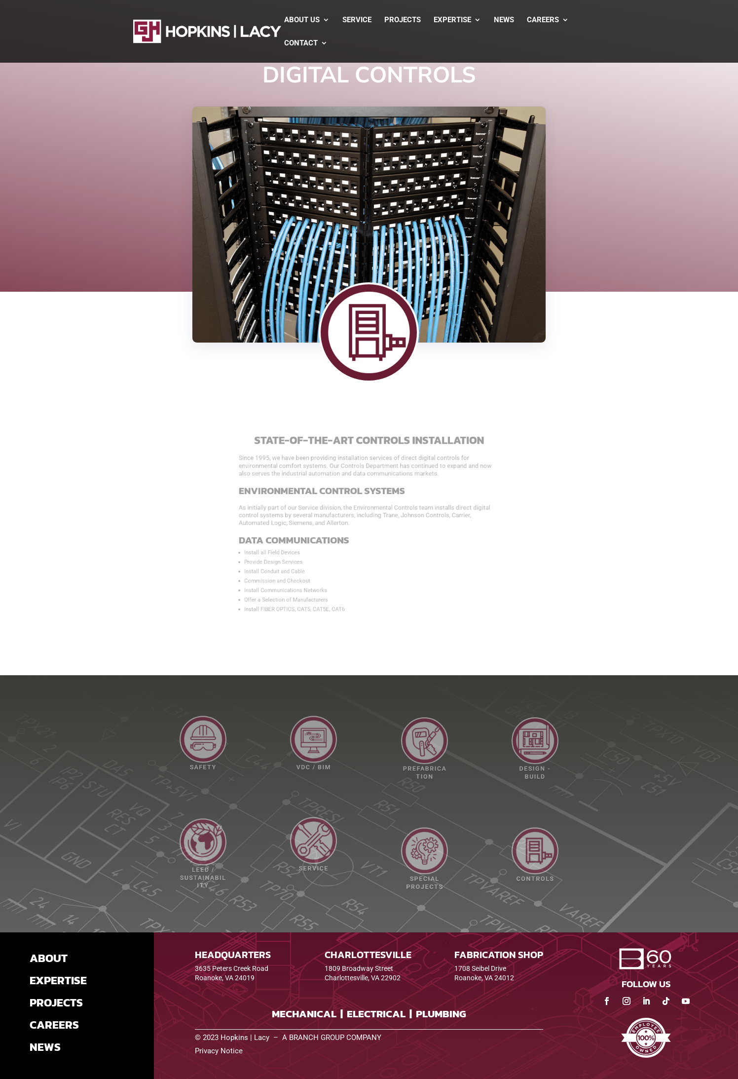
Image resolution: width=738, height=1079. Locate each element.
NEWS (45, 1047)
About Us (302, 20)
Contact (301, 43)
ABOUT (49, 958)
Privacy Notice (219, 1050)
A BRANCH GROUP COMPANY (331, 1037)
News (504, 20)
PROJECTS (56, 1002)
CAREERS (54, 1024)
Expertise (452, 20)
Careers (543, 20)
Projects (402, 20)
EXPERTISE (58, 980)
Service (356, 20)
